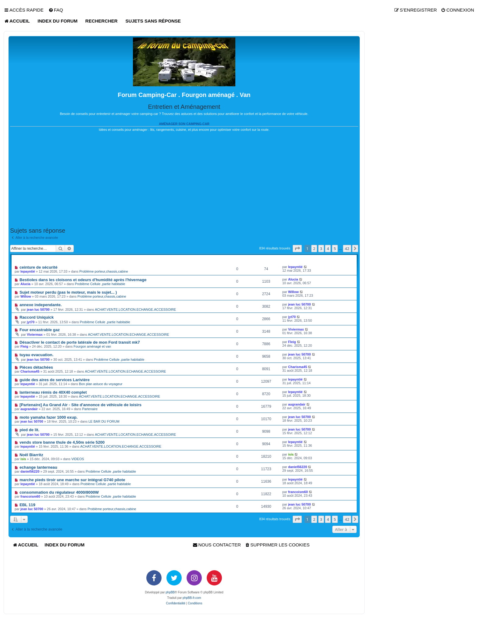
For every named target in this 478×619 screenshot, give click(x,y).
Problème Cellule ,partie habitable (100, 284)
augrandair (29, 409)
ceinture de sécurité (39, 267)
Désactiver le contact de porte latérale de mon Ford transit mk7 (80, 342)
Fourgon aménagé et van (92, 346)
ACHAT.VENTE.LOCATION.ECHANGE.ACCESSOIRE (135, 309)
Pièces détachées (36, 367)
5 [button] (335, 248)
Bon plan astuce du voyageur (101, 384)
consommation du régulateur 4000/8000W (59, 492)
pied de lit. (29, 430)
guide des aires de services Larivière (55, 379)
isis (291, 454)
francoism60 (30, 496)
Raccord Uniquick (37, 317)
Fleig (24, 346)
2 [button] (314, 248)
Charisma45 (29, 371)
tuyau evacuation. (36, 354)
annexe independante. (41, 304)
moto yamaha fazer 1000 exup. (49, 417)
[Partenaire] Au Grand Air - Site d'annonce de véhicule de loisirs (80, 405)
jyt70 (30, 322)
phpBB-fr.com (192, 597)
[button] (297, 248)
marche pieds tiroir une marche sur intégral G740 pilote (72, 480)
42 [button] (347, 248)
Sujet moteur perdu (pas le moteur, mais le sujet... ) (68, 292)
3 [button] (321, 248)
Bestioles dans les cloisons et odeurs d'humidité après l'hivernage (83, 279)
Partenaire (90, 409)
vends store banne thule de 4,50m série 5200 (62, 442)
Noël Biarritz (31, 455)
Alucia (25, 284)
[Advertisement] (184, 179)
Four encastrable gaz (40, 329)
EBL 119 (27, 505)
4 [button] (328, 248)
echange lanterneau (38, 467)
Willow (25, 296)
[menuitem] (56, 10)
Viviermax (35, 334)
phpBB (170, 592)
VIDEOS (77, 459)
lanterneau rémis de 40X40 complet (53, 392)
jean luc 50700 (38, 309)
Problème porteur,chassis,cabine (103, 271)
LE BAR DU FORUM (103, 421)
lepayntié (27, 271)
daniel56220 (29, 471)
